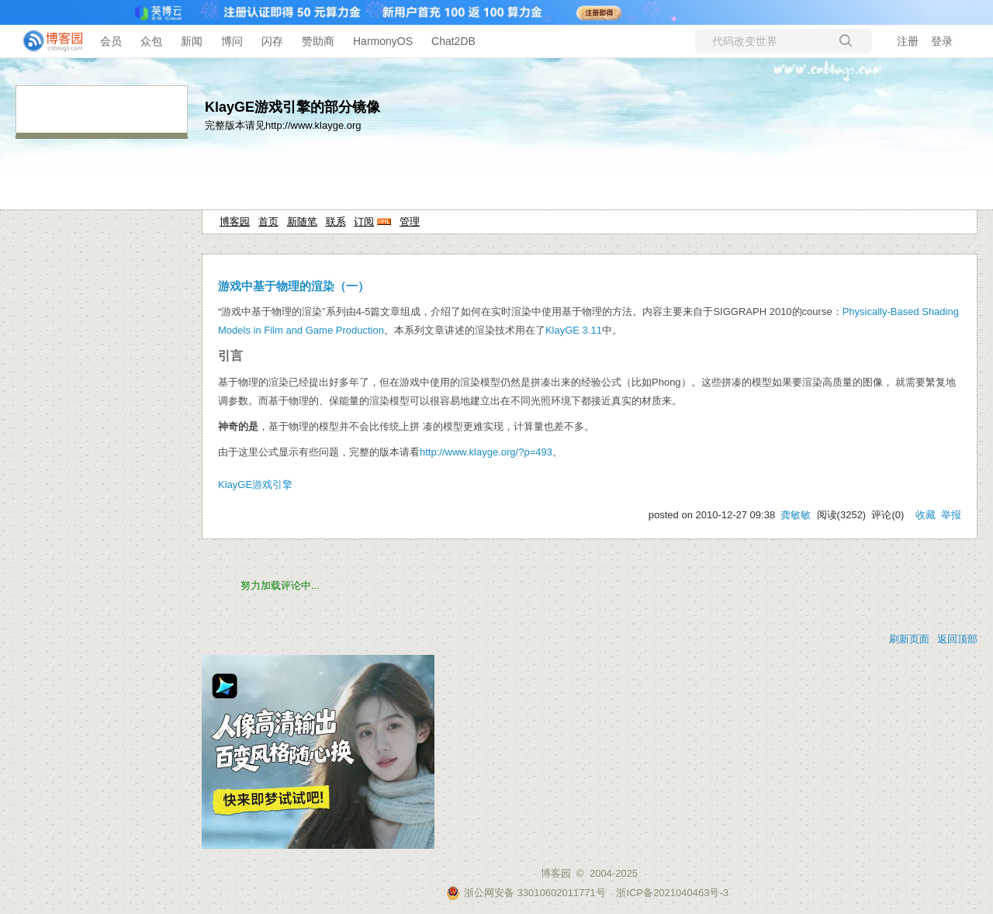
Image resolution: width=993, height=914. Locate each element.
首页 (268, 221)
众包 (151, 41)
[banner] (47, 41)
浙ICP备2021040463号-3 (672, 892)
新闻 (191, 41)
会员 (111, 41)
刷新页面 (909, 639)
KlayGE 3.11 (573, 330)
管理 (410, 221)
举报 (951, 515)
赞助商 (318, 41)
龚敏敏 (795, 515)
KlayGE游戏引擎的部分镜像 (292, 107)
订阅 (364, 221)
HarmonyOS (383, 41)
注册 (908, 41)
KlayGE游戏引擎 (255, 484)
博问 (232, 41)
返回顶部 (957, 639)
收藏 (925, 515)
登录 (942, 41)
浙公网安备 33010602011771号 (526, 892)
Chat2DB (453, 41)
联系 (336, 221)
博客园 (235, 221)
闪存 (272, 41)
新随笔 (302, 221)
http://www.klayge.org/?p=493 (486, 452)
